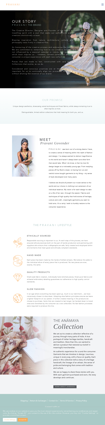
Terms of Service (67, 401)
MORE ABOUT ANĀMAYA (65, 387)
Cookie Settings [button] (9, 420)
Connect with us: (52, 407)
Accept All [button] (22, 420)
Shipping (24, 401)
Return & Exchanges (38, 401)
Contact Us (53, 401)
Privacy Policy (81, 401)
